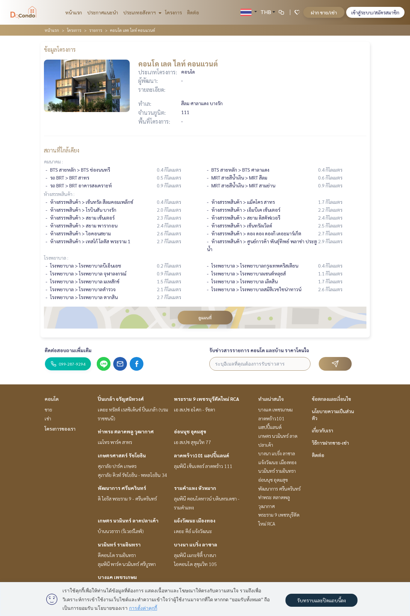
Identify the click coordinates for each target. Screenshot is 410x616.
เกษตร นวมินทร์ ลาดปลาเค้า (128, 520)
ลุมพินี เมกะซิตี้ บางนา (195, 555)
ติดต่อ (193, 12)
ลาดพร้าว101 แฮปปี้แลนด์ (201, 455)
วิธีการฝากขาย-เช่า (330, 443)
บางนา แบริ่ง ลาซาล (195, 544)
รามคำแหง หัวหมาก (195, 488)
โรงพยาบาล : (56, 258)
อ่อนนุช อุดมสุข (190, 431)
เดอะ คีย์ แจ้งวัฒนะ (193, 531)
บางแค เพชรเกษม (117, 577)
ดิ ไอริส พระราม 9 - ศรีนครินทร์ (127, 498)
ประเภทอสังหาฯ (141, 12)
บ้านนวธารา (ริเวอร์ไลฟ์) (121, 531)
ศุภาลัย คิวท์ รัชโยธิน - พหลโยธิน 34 (132, 475)
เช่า (48, 418)
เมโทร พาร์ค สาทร (115, 442)
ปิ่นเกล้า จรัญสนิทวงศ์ (121, 399)
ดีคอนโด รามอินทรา (117, 555)
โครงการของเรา (60, 429)
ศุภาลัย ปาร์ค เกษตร (117, 466)
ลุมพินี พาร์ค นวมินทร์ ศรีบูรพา (127, 564)
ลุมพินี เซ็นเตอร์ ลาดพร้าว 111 (203, 466)
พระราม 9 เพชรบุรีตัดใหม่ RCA (206, 399)
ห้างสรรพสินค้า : (59, 194)
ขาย (48, 409)
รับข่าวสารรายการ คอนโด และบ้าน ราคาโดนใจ (259, 350)
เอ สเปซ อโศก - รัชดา (194, 409)
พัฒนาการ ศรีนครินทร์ (122, 488)
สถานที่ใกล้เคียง (61, 150)
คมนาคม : (53, 161)
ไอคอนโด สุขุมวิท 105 (195, 564)
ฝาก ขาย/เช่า (324, 12)
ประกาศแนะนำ (102, 12)
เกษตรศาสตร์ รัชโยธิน (122, 455)
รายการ (95, 30)
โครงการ (173, 12)
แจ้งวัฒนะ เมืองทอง (194, 520)
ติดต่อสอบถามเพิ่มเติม (68, 350)
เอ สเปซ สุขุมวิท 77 (192, 442)
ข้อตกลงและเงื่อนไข (331, 399)
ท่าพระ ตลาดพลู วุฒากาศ (126, 431)
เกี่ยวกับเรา (322, 430)
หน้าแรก (73, 12)
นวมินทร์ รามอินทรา (119, 544)
